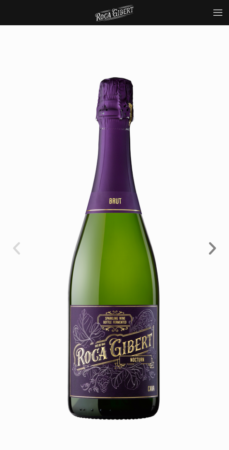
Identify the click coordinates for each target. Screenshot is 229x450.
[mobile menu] (218, 12)
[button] (16, 248)
